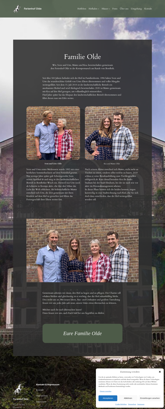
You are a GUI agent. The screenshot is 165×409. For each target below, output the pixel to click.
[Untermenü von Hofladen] (98, 8)
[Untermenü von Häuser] (109, 8)
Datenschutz (132, 404)
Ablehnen (128, 398)
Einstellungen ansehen (150, 398)
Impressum (140, 404)
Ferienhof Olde (33, 8)
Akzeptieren (108, 398)
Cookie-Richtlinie (121, 404)
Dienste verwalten (105, 391)
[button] (160, 372)
